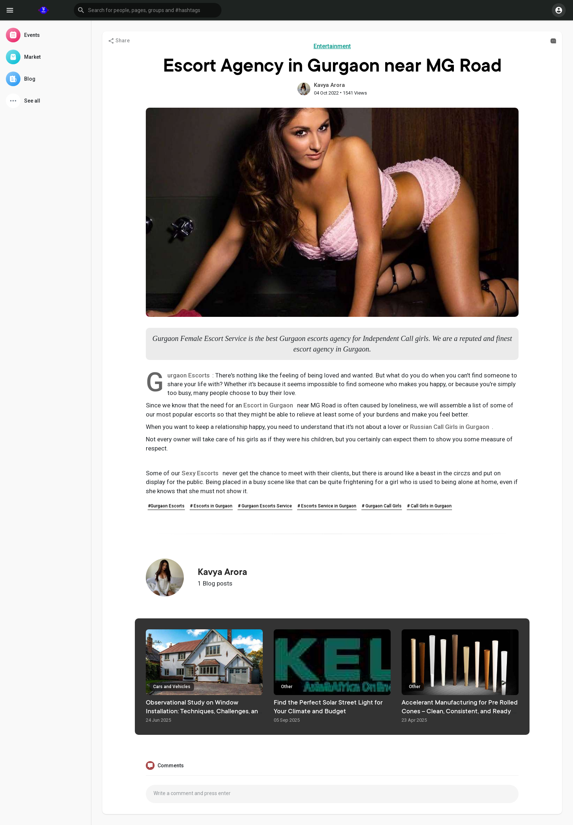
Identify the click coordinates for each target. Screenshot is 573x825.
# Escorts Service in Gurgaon (326, 506)
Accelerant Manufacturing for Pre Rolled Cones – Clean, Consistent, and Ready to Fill (460, 711)
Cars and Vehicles (171, 686)
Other (286, 686)
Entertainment (332, 46)
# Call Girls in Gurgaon (429, 506)
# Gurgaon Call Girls (382, 506)
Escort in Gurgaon (268, 405)
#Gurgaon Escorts (166, 506)
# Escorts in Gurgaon (211, 506)
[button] (147, 10)
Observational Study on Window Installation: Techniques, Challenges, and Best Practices (204, 711)
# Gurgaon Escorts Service (265, 506)
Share (119, 41)
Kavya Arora (329, 85)
